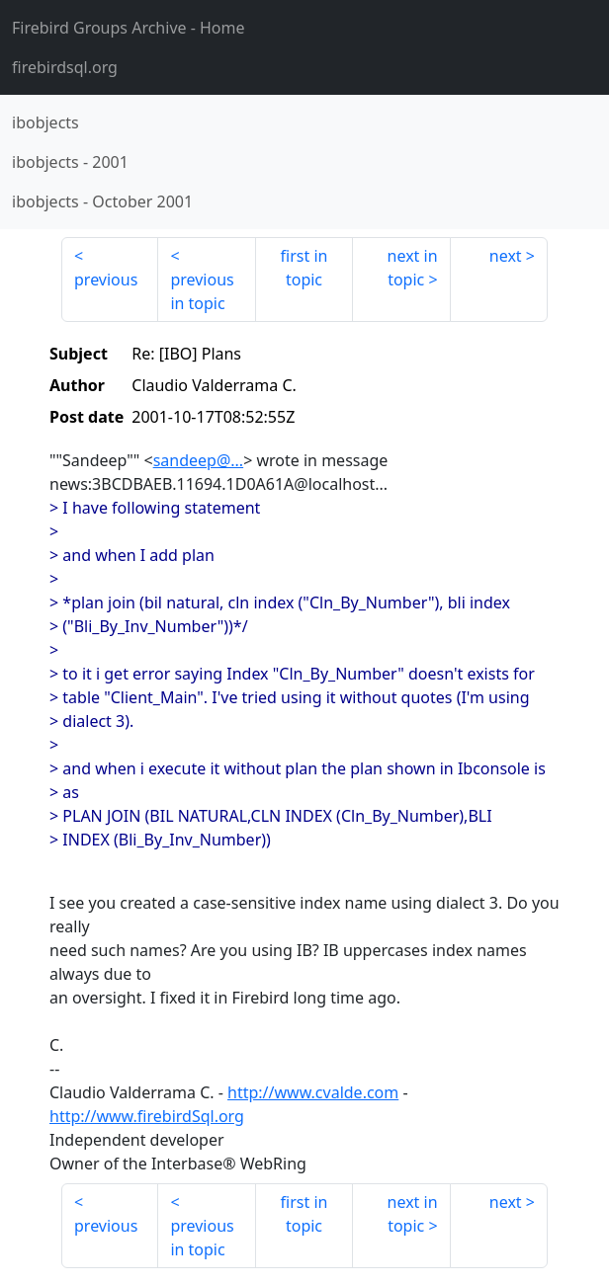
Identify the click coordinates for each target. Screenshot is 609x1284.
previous (105, 279)
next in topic (413, 267)
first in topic (304, 267)
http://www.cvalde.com (312, 1092)
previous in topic (201, 291)
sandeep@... (198, 460)
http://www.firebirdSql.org (146, 1116)
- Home (128, 28)
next (505, 256)
